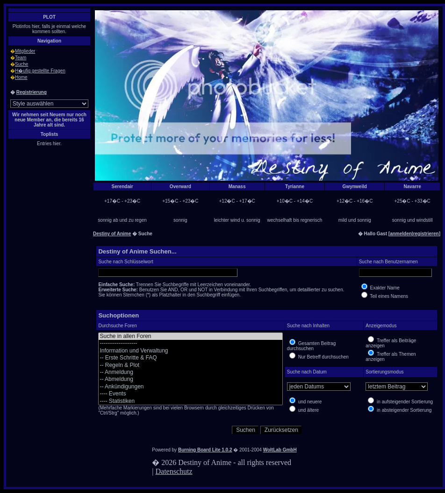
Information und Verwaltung (190, 350)
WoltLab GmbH (280, 449)
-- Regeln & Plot (190, 365)
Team (20, 57)
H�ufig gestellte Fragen (40, 70)
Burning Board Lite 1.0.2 (205, 449)
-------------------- (190, 343)
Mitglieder (25, 51)
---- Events (190, 393)
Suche (21, 64)
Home (21, 77)
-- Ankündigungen (190, 386)
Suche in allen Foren (190, 336)
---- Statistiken (190, 401)
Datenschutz (174, 471)
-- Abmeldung (190, 379)
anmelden (401, 233)
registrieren (426, 233)
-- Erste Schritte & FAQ (190, 357)
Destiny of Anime (112, 233)
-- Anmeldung (190, 372)
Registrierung (31, 92)
